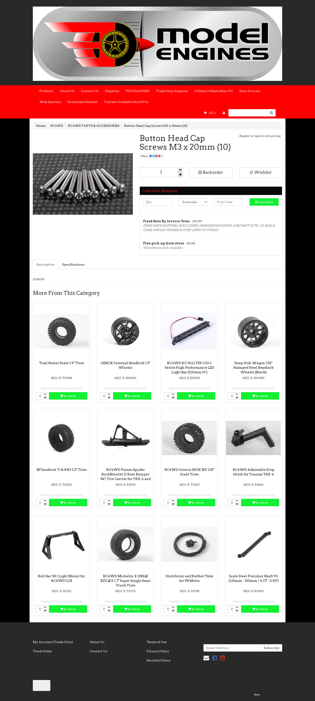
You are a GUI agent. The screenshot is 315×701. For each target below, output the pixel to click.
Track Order (42, 651)
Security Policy (158, 660)
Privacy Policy (158, 651)
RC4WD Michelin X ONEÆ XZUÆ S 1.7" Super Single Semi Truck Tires (125, 580)
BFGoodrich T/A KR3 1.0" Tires (62, 470)
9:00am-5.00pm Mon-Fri (213, 91)
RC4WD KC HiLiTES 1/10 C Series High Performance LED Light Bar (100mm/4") (189, 367)
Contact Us (90, 91)
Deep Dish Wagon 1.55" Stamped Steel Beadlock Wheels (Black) (253, 367)
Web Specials (50, 102)
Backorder (210, 172)
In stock (68, 396)
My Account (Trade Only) (53, 642)
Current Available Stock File (126, 102)
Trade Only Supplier (172, 91)
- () (210, 113)
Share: (152, 156)
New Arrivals (249, 91)
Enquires (112, 91)
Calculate (264, 202)
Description (45, 264)
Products (46, 91)
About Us (67, 91)
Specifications (73, 264)
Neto (257, 694)
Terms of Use (157, 642)
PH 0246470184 (137, 91)
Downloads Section (82, 102)
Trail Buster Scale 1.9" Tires (61, 363)
